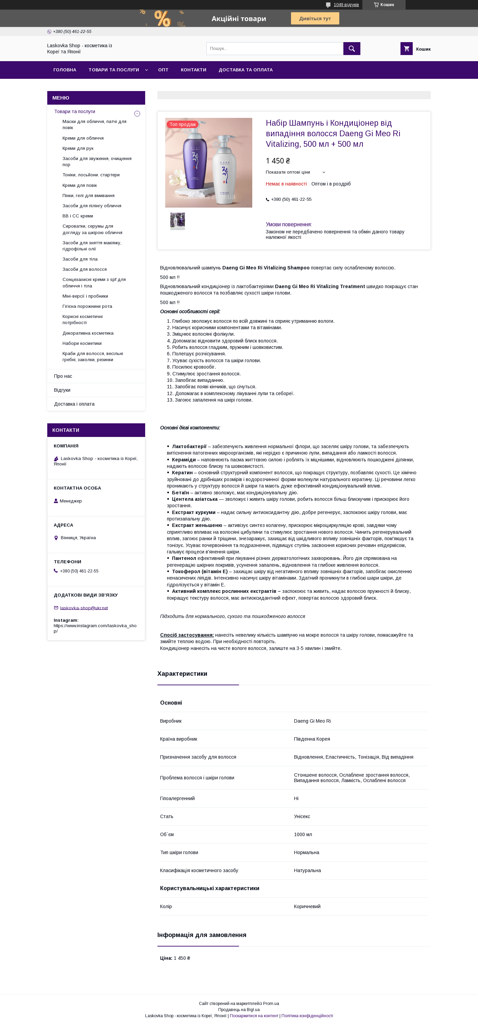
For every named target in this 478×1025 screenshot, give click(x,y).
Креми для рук (78, 148)
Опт (163, 69)
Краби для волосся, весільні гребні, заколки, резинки (93, 356)
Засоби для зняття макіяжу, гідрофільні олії (92, 245)
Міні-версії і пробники (85, 296)
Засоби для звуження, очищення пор (97, 161)
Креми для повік (80, 185)
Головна (64, 69)
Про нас (63, 376)
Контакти (193, 69)
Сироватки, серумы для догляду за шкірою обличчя (92, 229)
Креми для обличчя (83, 138)
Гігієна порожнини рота (87, 306)
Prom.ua (271, 1003)
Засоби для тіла (80, 259)
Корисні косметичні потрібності (83, 319)
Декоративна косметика (88, 333)
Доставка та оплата (246, 69)
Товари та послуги (113, 69)
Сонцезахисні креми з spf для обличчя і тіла (94, 282)
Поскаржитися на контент (254, 1015)
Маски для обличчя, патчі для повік (94, 124)
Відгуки (62, 390)
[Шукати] (351, 48)
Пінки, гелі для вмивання (89, 195)
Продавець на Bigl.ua (239, 1009)
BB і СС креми (78, 215)
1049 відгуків (346, 4)
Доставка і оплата (74, 404)
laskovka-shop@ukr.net (84, 607)
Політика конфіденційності (307, 1015)
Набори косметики (82, 343)
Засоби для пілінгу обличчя (92, 205)
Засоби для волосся (85, 269)
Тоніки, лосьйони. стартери (91, 174)
